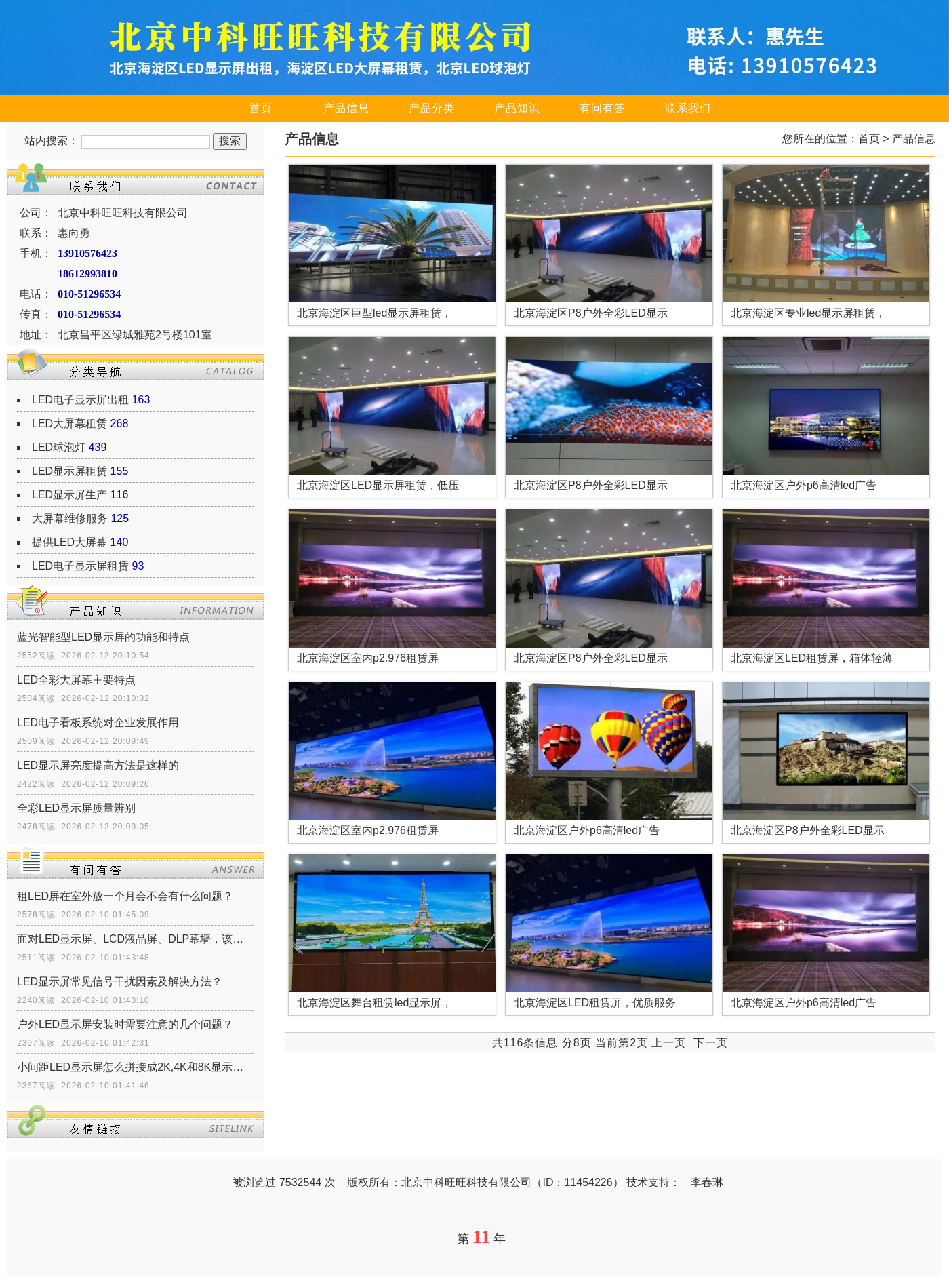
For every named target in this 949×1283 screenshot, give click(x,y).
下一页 (710, 1042)
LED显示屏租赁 (69, 471)
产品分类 (432, 108)
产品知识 (517, 108)
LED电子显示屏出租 (80, 400)
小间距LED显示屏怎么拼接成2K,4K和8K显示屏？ (135, 1067)
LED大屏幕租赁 (69, 423)
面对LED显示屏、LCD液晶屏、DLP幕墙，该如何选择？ (135, 939)
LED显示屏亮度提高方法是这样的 (98, 765)
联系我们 (688, 108)
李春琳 (707, 1182)
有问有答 (603, 108)
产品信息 (346, 108)
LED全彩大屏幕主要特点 (76, 680)
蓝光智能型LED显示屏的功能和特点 (103, 637)
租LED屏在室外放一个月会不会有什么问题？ (125, 896)
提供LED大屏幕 (69, 542)
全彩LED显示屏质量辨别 (76, 808)
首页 (260, 108)
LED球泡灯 (58, 447)
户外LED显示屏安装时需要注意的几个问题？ (125, 1024)
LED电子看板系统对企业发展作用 (98, 722)
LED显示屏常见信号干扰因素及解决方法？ (119, 981)
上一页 (668, 1042)
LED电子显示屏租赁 (80, 566)
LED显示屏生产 (69, 494)
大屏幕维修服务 (70, 518)
